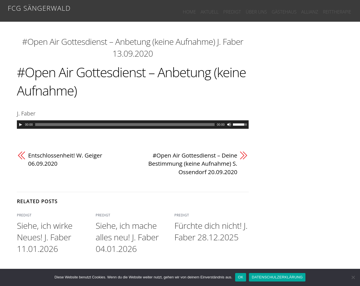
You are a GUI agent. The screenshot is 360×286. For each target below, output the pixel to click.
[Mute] (229, 124)
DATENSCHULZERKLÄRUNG (277, 277)
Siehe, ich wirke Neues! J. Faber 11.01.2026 (44, 237)
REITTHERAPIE (335, 9)
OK (240, 277)
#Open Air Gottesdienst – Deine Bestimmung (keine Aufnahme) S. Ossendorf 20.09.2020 (192, 163)
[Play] (20, 124)
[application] (133, 124)
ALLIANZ (304, 9)
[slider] (125, 124)
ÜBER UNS (244, 9)
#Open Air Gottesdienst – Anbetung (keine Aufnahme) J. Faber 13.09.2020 (133, 47)
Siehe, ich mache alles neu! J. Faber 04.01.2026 (127, 237)
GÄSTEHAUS (275, 9)
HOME (167, 9)
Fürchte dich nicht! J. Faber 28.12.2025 (211, 231)
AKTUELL (191, 9)
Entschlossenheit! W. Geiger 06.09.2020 (65, 159)
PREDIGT (217, 9)
